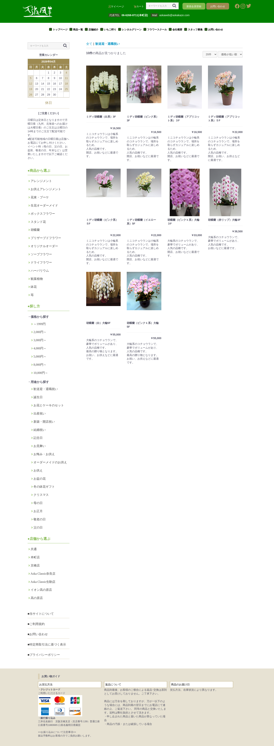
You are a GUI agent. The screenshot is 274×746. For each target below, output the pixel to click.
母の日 (38, 503)
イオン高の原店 (41, 589)
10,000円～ (40, 372)
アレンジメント (41, 181)
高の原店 (37, 598)
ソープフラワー (41, 254)
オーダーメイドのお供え (50, 462)
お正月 (38, 511)
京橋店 (35, 565)
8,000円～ (39, 364)
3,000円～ (39, 340)
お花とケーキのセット (48, 405)
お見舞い (39, 446)
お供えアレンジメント (46, 189)
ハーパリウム (40, 270)
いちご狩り (110, 29)
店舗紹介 (93, 29)
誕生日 (38, 397)
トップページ (60, 29)
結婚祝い (39, 429)
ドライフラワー (41, 262)
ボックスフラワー (43, 213)
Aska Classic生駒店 (42, 581)
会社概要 (177, 29)
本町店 (35, 557)
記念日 (38, 437)
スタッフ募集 (195, 29)
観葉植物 (37, 278)
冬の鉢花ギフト (44, 486)
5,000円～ (39, 356)
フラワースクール (157, 29)
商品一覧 (78, 29)
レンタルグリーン (132, 29)
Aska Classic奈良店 (42, 573)
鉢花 (34, 286)
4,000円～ (39, 348)
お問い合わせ (215, 29)
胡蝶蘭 (35, 229)
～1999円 (39, 324)
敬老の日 (39, 519)
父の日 (38, 527)
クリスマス (41, 494)
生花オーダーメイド (44, 205)
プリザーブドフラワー (46, 238)
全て (89, 43)
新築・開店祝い (44, 421)
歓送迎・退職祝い (45, 389)
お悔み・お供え (44, 454)
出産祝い (39, 413)
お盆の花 (39, 478)
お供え (38, 470)
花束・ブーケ (40, 197)
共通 (34, 549)
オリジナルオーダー (44, 246)
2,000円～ (39, 332)
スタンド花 (38, 221)
